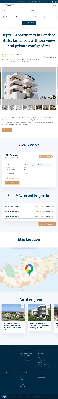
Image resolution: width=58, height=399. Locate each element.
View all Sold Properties (46, 224)
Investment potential (24, 388)
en (39, 1)
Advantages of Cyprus (24, 372)
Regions (21, 379)
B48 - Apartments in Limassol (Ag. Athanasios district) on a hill (39, 326)
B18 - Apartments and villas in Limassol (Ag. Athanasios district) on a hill (13, 327)
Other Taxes (40, 357)
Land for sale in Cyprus (25, 360)
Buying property (34, 5)
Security (21, 382)
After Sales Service (42, 364)
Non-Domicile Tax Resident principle (46, 366)
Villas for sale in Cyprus (25, 355)
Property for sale (23, 350)
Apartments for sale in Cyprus (26, 353)
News (21, 391)
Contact (54, 5)
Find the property (41, 377)
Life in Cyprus (49, 5)
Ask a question (23, 1)
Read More (7, 129)
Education (22, 384)
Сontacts (40, 372)
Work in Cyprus (5, 375)
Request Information (12, 182)
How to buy (40, 350)
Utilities (40, 362)
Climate (21, 375)
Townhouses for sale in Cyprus (26, 357)
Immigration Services (42, 5)
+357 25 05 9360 (32, 1)
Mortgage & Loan (42, 360)
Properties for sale (26, 5)
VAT (39, 355)
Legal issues (41, 353)
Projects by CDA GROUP (18, 5)
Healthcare (22, 386)
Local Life (22, 377)
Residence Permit (5, 372)
